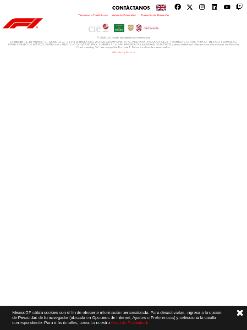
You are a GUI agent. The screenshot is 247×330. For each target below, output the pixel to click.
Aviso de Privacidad (129, 322)
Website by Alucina (123, 52)
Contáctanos (131, 8)
